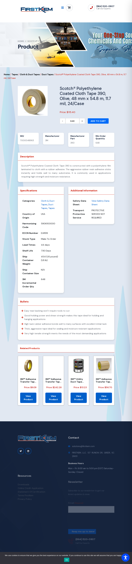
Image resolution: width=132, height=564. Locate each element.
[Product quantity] (72, 121)
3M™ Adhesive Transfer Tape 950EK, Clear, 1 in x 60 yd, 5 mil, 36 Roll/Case (104, 380)
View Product (28, 398)
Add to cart (98, 121)
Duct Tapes (47, 74)
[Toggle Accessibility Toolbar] (125, 557)
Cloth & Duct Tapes (30, 74)
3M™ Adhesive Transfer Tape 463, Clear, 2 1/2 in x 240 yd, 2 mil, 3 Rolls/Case (53, 380)
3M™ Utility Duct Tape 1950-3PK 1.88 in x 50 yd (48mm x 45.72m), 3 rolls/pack (78, 380)
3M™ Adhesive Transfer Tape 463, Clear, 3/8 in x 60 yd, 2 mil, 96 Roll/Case (28, 380)
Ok (67, 560)
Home (21, 41)
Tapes (15, 74)
